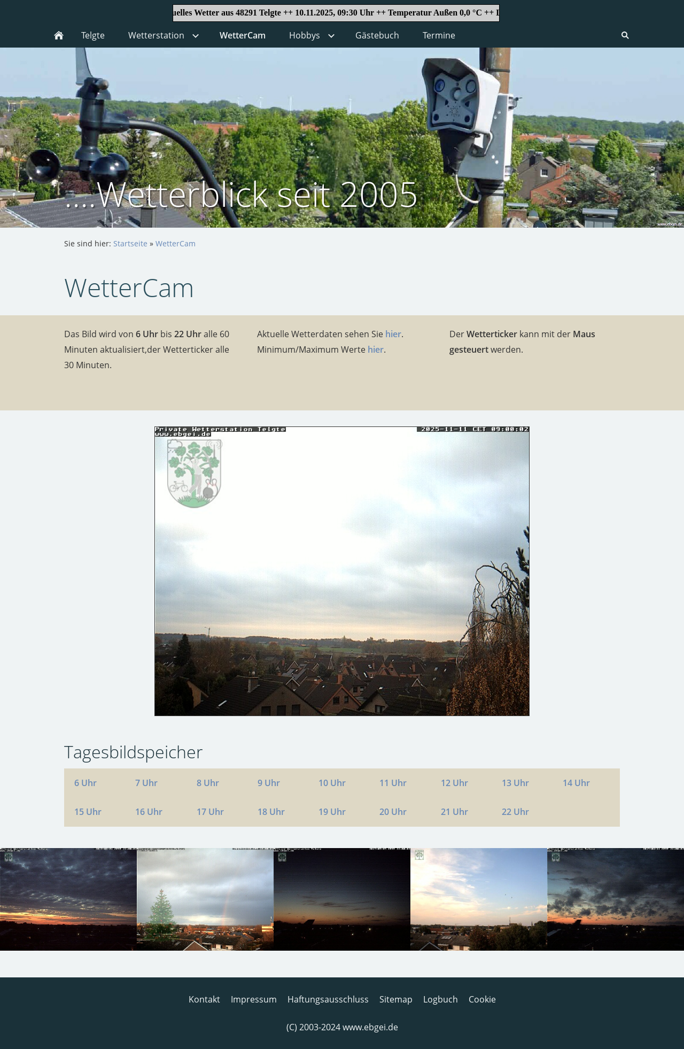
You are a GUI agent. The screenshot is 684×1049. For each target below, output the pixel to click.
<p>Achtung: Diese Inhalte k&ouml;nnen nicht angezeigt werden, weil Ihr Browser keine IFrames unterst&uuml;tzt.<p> (342, 11)
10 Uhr (332, 783)
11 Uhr (393, 783)
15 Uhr (88, 812)
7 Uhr (146, 783)
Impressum (254, 999)
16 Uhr (148, 812)
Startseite (130, 243)
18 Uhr (271, 812)
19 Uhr (332, 812)
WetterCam (176, 243)
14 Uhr (576, 783)
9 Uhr (269, 783)
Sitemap (396, 999)
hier (393, 334)
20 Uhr (393, 812)
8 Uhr (208, 783)
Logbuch (440, 999)
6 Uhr (85, 783)
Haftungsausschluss (328, 999)
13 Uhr (515, 783)
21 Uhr (454, 812)
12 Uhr (454, 783)
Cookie (482, 999)
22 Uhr (515, 812)
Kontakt (204, 999)
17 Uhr (210, 812)
